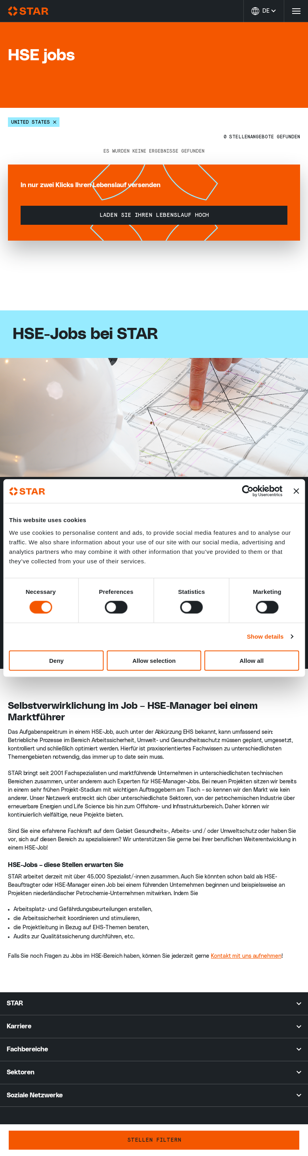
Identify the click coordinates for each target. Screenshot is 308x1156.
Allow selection (154, 660)
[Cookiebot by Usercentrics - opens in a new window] (247, 491)
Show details (265, 636)
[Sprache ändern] (263, 11)
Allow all (251, 660)
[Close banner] (296, 491)
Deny (56, 660)
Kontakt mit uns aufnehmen (246, 956)
